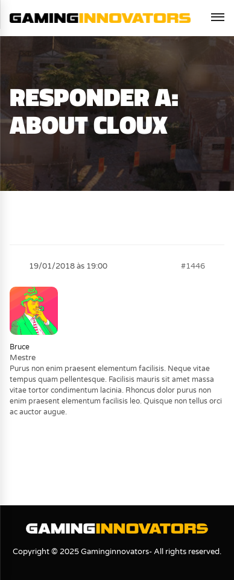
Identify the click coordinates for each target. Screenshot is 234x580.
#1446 (193, 266)
